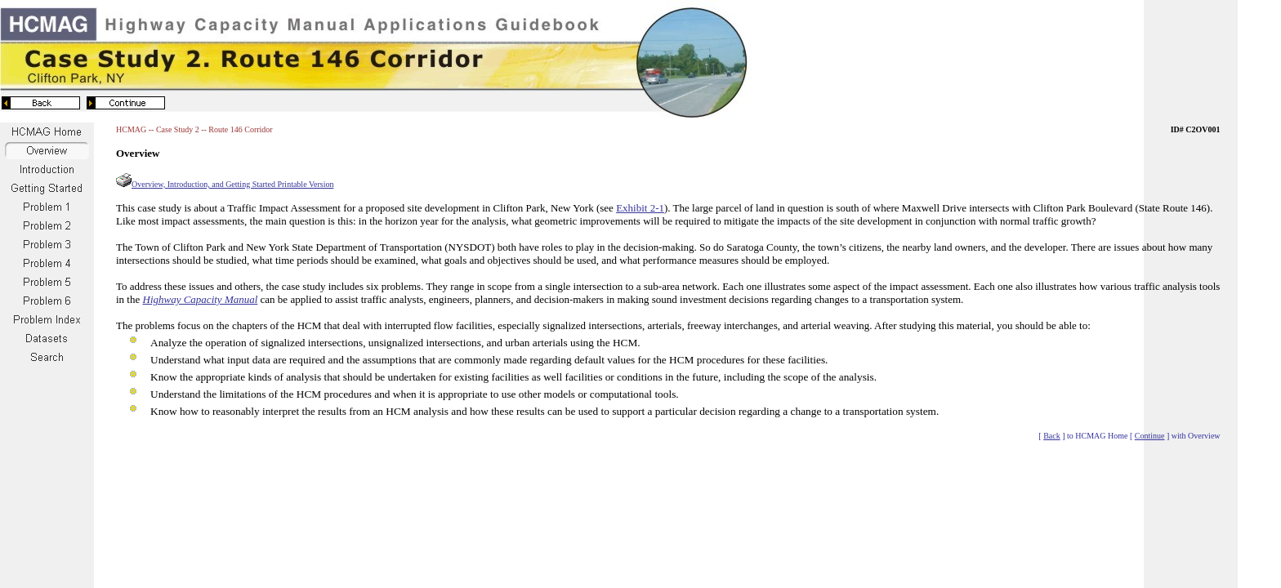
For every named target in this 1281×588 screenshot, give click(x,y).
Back (1051, 435)
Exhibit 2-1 (640, 208)
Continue (1150, 435)
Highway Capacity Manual (200, 299)
